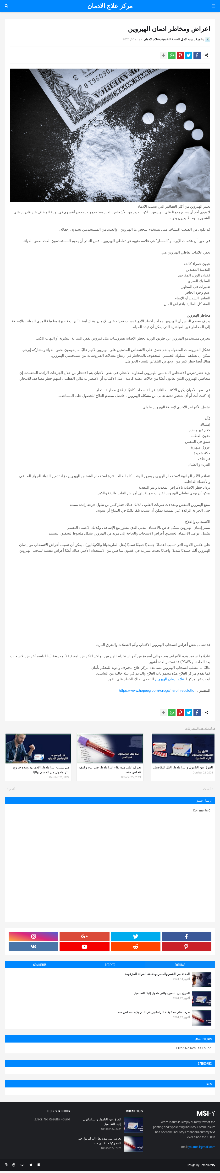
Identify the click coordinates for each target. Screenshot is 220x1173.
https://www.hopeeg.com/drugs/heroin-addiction (157, 691)
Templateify (207, 1167)
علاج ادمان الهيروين (169, 680)
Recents (110, 966)
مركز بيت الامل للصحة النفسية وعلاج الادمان (171, 39)
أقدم (12, 791)
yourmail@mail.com (201, 1149)
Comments (39, 966)
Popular (180, 966)
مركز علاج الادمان (110, 6)
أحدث (207, 791)
